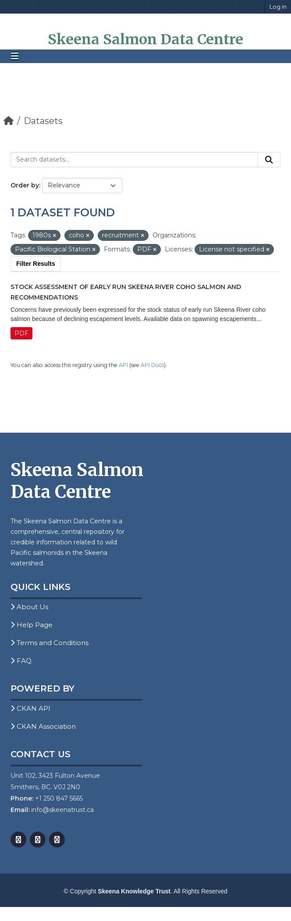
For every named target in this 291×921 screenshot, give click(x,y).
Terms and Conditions (50, 643)
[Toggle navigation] (15, 56)
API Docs (152, 365)
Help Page (32, 625)
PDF (21, 333)
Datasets (43, 121)
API (123, 365)
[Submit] (269, 160)
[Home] (9, 121)
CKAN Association (43, 726)
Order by (25, 185)
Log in (278, 6)
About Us (29, 607)
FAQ (21, 660)
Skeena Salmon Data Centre (145, 39)
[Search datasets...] (134, 160)
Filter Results (35, 263)
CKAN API (30, 708)
